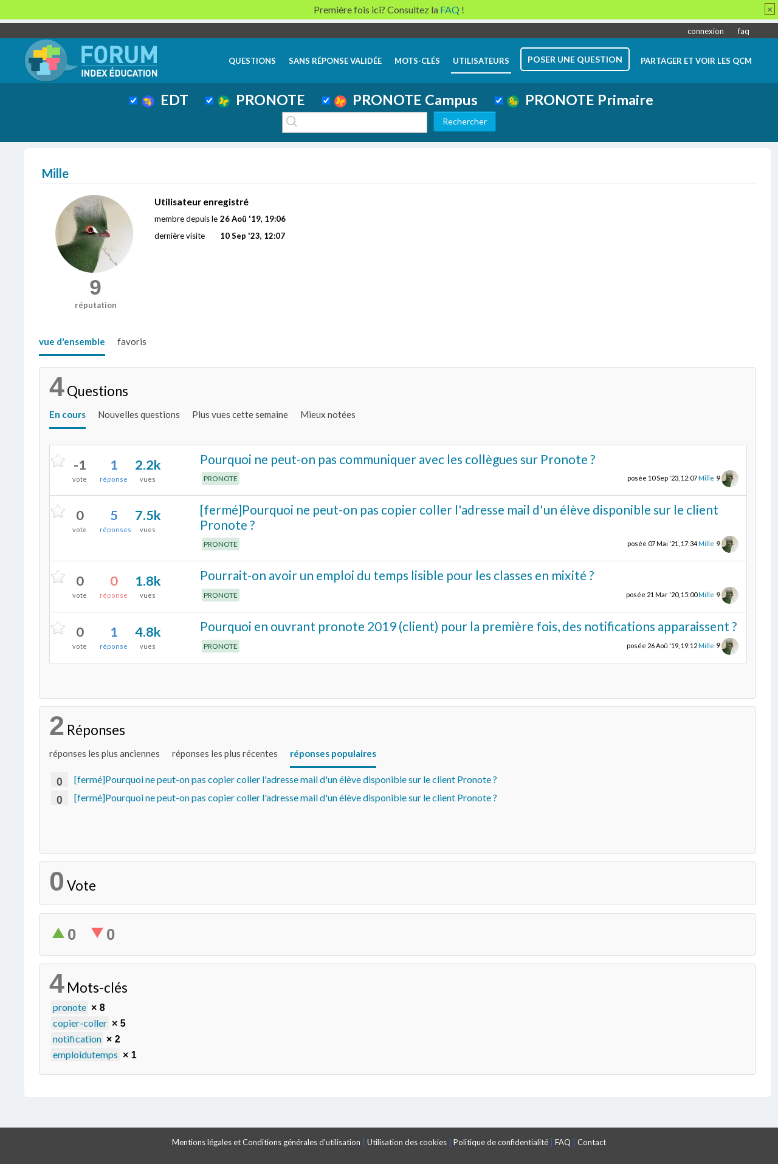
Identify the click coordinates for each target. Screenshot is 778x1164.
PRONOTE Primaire (580, 99)
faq (743, 31)
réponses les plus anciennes (104, 753)
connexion (705, 31)
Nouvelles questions (139, 414)
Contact (591, 1142)
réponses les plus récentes (225, 753)
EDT (165, 99)
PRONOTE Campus (406, 99)
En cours (67, 414)
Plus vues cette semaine (240, 414)
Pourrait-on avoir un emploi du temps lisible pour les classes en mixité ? (397, 575)
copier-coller (80, 1023)
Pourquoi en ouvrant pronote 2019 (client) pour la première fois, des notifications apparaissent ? (468, 626)
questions (252, 61)
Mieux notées (328, 414)
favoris (131, 341)
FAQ (563, 1142)
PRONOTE (261, 99)
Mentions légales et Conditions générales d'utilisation (266, 1142)
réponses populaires (333, 753)
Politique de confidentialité (500, 1142)
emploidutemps (85, 1054)
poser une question (575, 59)
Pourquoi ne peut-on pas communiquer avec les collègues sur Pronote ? (397, 459)
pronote (69, 1007)
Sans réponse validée (335, 61)
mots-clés (417, 61)
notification (77, 1038)
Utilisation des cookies (407, 1142)
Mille (706, 478)
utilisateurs (481, 61)
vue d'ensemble (72, 341)
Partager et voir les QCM (696, 61)
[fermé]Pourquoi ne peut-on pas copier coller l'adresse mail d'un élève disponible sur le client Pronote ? (459, 517)
